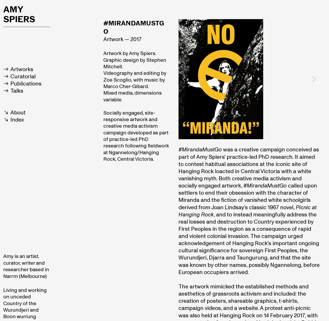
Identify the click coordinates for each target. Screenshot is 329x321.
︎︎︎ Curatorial (19, 76)
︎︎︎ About (14, 113)
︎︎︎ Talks (13, 91)
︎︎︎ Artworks (18, 69)
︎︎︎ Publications (22, 84)
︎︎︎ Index (13, 120)
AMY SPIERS (19, 14)
